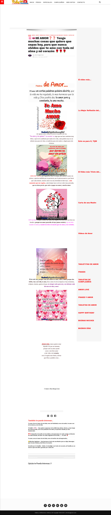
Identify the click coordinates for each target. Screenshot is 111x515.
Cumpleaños (59, 2)
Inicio (32, 2)
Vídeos (39, 2)
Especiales (48, 2)
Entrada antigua (33, 457)
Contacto (81, 2)
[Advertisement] (55, 17)
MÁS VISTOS (71, 2)
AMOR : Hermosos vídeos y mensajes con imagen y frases (52, 35)
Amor (33, 35)
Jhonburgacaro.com (70, 512)
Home (29, 35)
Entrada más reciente (69, 457)
